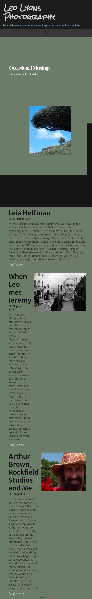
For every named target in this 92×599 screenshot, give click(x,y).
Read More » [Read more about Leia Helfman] (16, 265)
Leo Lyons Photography (29, 12)
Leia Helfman (30, 213)
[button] (46, 33)
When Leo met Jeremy (20, 288)
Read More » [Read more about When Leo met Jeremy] (16, 444)
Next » (52, 597)
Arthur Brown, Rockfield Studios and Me (24, 472)
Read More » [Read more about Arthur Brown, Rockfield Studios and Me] (16, 593)
